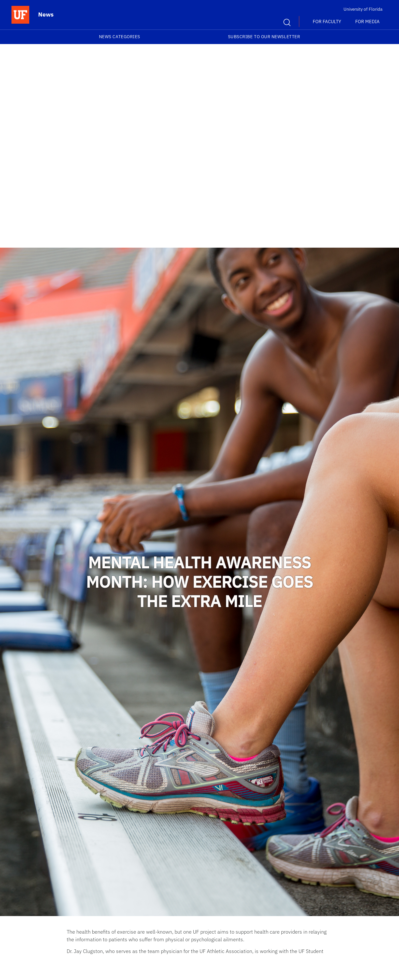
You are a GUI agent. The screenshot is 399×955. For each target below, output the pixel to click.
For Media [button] (367, 21)
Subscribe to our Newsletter (264, 36)
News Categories (119, 36)
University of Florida (363, 9)
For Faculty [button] (327, 21)
